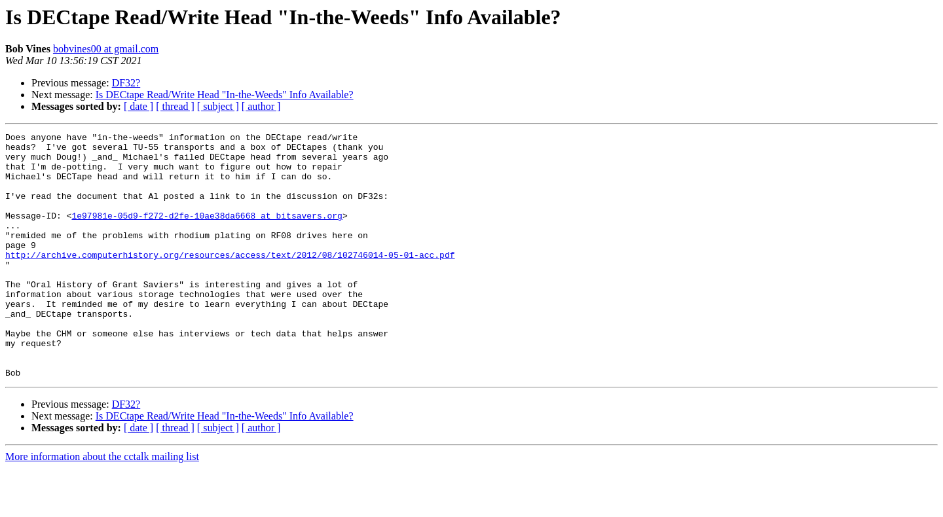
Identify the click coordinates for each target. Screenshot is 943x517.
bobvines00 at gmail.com (105, 48)
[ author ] (261, 106)
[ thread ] (175, 106)
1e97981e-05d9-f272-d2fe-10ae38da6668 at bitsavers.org (206, 233)
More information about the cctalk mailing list (102, 505)
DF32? (126, 82)
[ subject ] (218, 106)
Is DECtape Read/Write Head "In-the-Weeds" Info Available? (225, 94)
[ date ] (138, 106)
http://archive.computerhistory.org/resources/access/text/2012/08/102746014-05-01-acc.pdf (229, 280)
